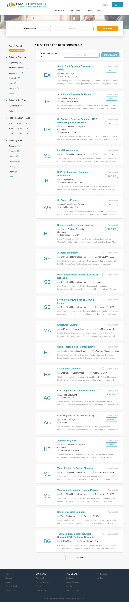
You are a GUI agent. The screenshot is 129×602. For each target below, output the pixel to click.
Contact (9, 578)
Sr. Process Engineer (68, 200)
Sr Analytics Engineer (69, 368)
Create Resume (72, 582)
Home (8, 574)
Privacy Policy (11, 590)
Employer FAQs (42, 590)
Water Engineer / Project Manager (75, 468)
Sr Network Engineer (68, 325)
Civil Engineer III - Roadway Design (76, 390)
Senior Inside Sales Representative (76, 347)
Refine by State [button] (15, 141)
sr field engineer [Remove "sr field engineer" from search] (16, 50)
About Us (9, 582)
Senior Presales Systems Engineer (75, 225)
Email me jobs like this (48, 54)
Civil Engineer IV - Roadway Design (76, 415)
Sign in (105, 5)
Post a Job (40, 578)
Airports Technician (67, 253)
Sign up (117, 5)
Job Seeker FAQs (73, 590)
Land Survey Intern (67, 150)
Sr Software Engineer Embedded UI (76, 94)
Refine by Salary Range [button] (19, 118)
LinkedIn (103, 578)
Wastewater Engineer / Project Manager (78, 490)
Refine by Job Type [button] (17, 100)
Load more (80, 558)
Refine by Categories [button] (17, 57)
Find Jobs (107, 29)
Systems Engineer (67, 440)
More (11, 93)
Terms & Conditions (13, 586)
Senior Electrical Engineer (71, 512)
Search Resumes (42, 582)
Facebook (104, 574)
